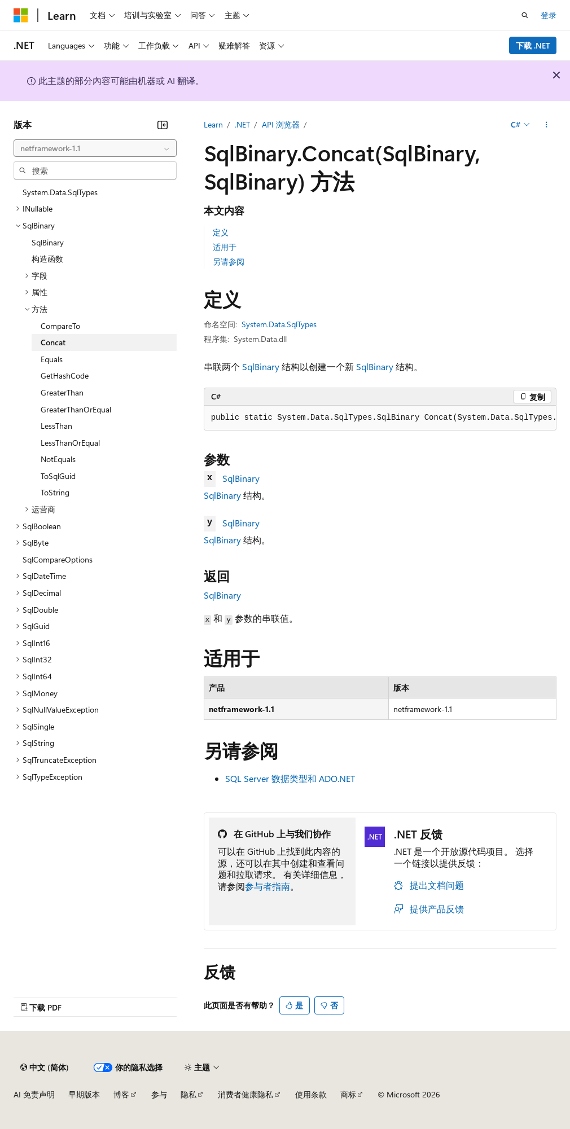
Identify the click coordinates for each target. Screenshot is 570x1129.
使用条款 (311, 1094)
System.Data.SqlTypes (279, 324)
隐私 (188, 1094)
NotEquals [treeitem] (58, 459)
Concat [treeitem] (53, 342)
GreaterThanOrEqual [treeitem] (76, 409)
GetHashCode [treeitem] (65, 375)
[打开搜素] (525, 15)
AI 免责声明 (34, 1094)
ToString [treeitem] (55, 492)
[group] (380, 418)
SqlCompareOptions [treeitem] (58, 559)
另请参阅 (228, 261)
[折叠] (162, 125)
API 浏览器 (281, 124)
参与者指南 (267, 886)
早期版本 (84, 1094)
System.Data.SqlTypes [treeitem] (60, 192)
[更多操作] (546, 125)
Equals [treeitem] (52, 359)
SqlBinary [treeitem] (48, 242)
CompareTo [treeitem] (60, 325)
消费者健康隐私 (245, 1094)
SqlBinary (260, 366)
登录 (548, 15)
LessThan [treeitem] (56, 425)
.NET (242, 124)
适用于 (224, 246)
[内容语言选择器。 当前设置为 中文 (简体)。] (45, 1067)
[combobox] (95, 148)
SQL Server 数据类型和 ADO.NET (290, 778)
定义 (221, 232)
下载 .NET (533, 45)
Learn (213, 124)
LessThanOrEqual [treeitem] (70, 442)
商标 (348, 1094)
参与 (159, 1094)
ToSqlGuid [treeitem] (58, 476)
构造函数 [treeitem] (47, 258)
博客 (121, 1094)
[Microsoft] (21, 15)
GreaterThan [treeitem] (62, 392)
